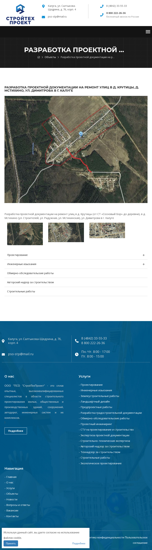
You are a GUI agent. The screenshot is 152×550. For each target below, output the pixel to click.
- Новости (10, 499)
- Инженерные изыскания (95, 390)
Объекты (50, 57)
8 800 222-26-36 (93, 343)
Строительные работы (21, 291)
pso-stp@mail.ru (57, 16)
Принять (11, 543)
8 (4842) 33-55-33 (116, 6)
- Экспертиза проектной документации (104, 435)
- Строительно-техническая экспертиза (104, 440)
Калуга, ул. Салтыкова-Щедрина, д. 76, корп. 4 (62, 7)
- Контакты (11, 516)
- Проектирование (91, 384)
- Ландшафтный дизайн (94, 401)
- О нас (8, 482)
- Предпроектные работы (95, 407)
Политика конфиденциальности (104, 537)
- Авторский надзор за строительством (104, 446)
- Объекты (11, 493)
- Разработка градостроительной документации (110, 412)
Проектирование (17, 255)
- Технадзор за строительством (99, 452)
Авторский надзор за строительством (30, 282)
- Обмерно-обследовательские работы (104, 418)
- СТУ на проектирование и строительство (106, 429)
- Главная (10, 477)
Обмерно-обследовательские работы (30, 273)
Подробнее (15, 430)
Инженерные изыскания (21, 264)
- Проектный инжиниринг (95, 424)
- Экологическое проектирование (100, 463)
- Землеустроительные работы (99, 396)
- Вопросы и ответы (17, 505)
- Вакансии (11, 510)
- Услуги (9, 488)
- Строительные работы (94, 457)
